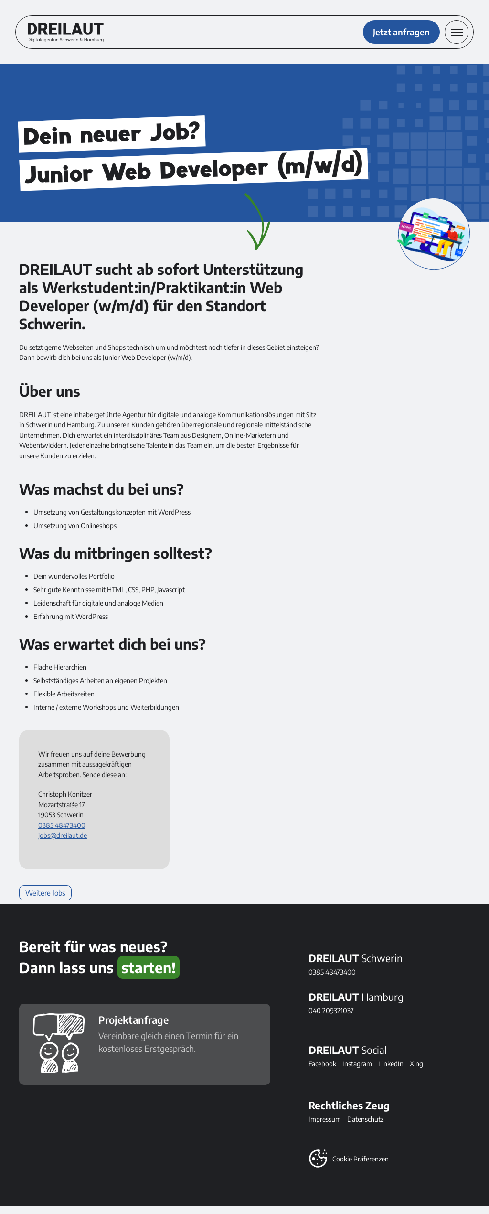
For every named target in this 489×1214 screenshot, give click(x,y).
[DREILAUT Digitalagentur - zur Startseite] (69, 36)
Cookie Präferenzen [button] (360, 1166)
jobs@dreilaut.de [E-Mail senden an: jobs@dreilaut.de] (62, 843)
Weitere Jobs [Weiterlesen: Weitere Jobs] (43, 900)
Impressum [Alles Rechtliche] (324, 1127)
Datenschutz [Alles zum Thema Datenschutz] (365, 1127)
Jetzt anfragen (397, 36)
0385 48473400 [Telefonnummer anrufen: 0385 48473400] (61, 832)
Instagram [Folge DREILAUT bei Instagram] (357, 1071)
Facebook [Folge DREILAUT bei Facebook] (322, 1071)
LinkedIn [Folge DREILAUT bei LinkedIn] (391, 1071)
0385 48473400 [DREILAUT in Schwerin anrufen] (332, 980)
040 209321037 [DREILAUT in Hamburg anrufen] (331, 1018)
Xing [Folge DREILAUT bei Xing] (416, 1071)
